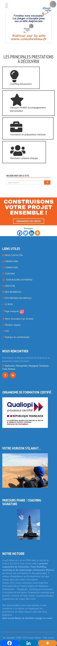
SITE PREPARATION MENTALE (17, 298)
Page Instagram (13, 311)
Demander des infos (28, 221)
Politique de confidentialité (15, 337)
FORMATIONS (10, 267)
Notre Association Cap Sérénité (17, 318)
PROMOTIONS (10, 261)
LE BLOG (7, 304)
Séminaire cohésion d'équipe (24, 152)
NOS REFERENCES (11, 292)
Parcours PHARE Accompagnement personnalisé (28, 103)
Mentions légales (11, 324)
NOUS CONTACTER (12, 255)
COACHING (8, 273)
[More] (37, 233)
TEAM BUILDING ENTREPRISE (17, 279)
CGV (5, 331)
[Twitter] (25, 233)
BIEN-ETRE (8, 285)
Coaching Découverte (21, 77)
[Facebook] (19, 233)
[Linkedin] (31, 233)
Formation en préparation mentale (28, 128)
